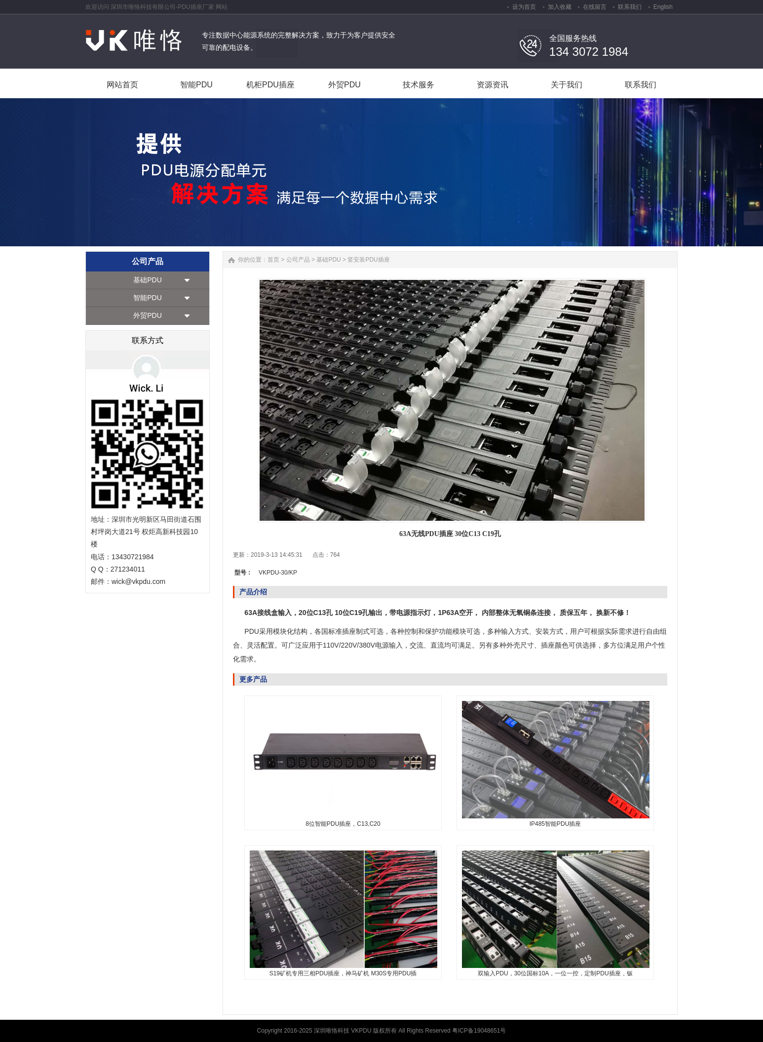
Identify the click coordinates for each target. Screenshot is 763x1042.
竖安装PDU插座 (368, 259)
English (663, 6)
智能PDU (147, 298)
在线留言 (595, 6)
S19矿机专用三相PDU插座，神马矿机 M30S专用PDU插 (343, 973)
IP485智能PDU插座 (555, 823)
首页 (273, 259)
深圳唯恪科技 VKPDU (343, 1030)
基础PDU (147, 280)
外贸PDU (147, 315)
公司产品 (298, 259)
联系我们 (630, 6)
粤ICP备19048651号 (479, 1030)
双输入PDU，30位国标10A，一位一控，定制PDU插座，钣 (555, 973)
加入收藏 (560, 6)
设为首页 (524, 6)
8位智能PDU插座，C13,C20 (342, 823)
